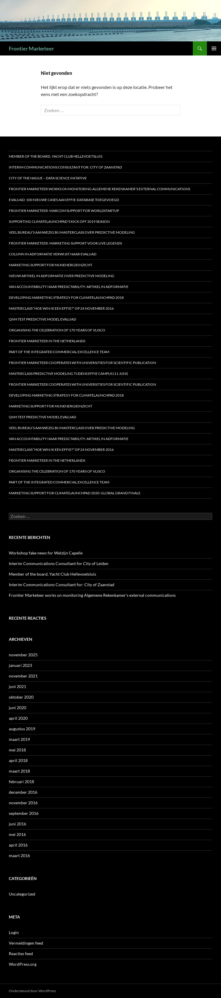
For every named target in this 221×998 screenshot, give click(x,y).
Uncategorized (22, 893)
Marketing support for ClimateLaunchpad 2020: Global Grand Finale (74, 493)
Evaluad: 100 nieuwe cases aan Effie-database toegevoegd (64, 200)
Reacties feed (21, 953)
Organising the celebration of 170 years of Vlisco (57, 330)
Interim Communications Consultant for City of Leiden (58, 563)
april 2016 (18, 844)
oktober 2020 (21, 696)
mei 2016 (17, 834)
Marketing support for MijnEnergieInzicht (50, 265)
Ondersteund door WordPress (32, 991)
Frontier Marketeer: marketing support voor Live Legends (65, 243)
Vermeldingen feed (26, 942)
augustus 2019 (22, 728)
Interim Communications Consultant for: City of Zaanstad (65, 167)
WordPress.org (22, 964)
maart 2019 (19, 739)
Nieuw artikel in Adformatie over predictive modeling (61, 276)
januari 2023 (20, 665)
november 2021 (23, 675)
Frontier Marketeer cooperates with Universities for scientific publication (82, 362)
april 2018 (18, 760)
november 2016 (23, 802)
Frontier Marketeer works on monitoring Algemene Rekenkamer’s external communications (99, 189)
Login (14, 932)
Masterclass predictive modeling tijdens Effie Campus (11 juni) (68, 373)
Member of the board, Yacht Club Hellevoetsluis (55, 156)
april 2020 (18, 718)
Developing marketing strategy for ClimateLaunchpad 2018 (66, 297)
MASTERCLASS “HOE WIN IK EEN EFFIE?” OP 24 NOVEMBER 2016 (61, 308)
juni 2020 (17, 707)
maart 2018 (19, 770)
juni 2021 (17, 686)
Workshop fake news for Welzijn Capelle (46, 552)
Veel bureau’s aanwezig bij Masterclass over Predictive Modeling (72, 232)
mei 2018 (17, 749)
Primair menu (214, 48)
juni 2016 (17, 823)
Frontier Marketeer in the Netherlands (47, 341)
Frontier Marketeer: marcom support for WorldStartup (64, 210)
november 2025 (23, 654)
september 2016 (23, 813)
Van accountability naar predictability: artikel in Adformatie (68, 286)
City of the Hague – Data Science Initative (48, 178)
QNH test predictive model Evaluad (42, 319)
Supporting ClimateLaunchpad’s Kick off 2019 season (59, 221)
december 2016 (23, 792)
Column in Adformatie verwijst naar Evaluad (52, 254)
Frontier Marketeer (31, 48)
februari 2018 (21, 781)
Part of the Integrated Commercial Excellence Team (59, 352)
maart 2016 (19, 855)
